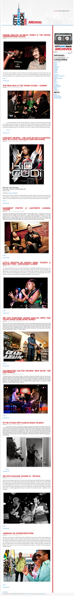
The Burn (56, 84)
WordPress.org (57, 98)
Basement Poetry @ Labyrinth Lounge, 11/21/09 (27, 209)
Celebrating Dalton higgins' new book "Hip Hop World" (27, 371)
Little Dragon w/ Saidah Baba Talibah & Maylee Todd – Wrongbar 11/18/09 (27, 263)
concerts (56, 67)
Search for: (63, 51)
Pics (55, 83)
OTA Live (56, 82)
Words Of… (56, 90)
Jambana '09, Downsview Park (18, 533)
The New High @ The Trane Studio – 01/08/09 (25, 85)
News (55, 80)
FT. (54, 73)
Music (55, 79)
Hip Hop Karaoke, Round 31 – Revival (22, 476)
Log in (55, 94)
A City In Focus (57, 61)
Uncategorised (57, 86)
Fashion (56, 72)
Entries (57, 95)
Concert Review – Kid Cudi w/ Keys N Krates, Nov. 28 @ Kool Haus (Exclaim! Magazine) (27, 139)
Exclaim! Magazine (13, 193)
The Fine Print (57, 85)
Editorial (56, 70)
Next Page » (5, 592)
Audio (55, 65)
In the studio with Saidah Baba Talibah (23, 423)
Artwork (55, 64)
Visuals (55, 89)
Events (55, 71)
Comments (57, 96)
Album (55, 63)
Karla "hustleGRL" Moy (28, 593)
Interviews (56, 74)
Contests (56, 68)
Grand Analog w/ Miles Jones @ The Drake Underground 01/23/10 (27, 36)
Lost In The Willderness (59, 76)
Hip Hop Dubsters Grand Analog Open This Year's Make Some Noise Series (27, 319)
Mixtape (56, 77)
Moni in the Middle (58, 78)
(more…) (5, 78)
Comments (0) (6, 80)
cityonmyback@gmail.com (41, 593)
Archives (56, 57)
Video (55, 87)
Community (56, 66)
